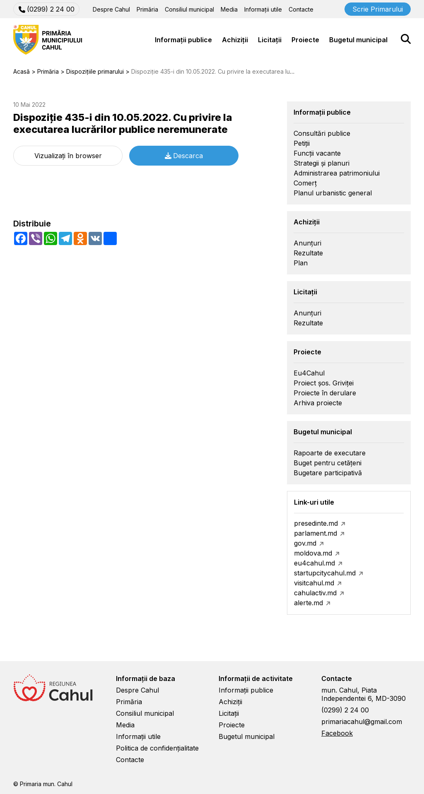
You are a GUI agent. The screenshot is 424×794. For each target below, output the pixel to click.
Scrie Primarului (377, 9)
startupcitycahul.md (325, 573)
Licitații (270, 40)
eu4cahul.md (314, 563)
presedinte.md (316, 523)
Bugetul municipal (358, 40)
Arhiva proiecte (318, 403)
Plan (301, 263)
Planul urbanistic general (333, 193)
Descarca (184, 156)
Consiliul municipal (189, 9)
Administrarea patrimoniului (337, 173)
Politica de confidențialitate (157, 748)
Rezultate (308, 253)
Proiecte (305, 40)
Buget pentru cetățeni (327, 463)
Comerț (305, 183)
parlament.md (315, 533)
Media (229, 9)
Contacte (301, 9)
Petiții (302, 143)
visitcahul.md (314, 583)
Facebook (337, 733)
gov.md (305, 543)
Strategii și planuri (321, 163)
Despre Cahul (111, 9)
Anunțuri (307, 243)
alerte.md (308, 603)
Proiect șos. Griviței (324, 383)
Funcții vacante (317, 153)
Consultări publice (322, 133)
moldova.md (313, 553)
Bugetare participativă (328, 473)
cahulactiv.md (315, 593)
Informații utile (263, 9)
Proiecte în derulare (325, 393)
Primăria (147, 9)
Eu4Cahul (309, 373)
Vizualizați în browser (68, 156)
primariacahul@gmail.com (361, 721)
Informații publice (183, 40)
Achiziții (235, 40)
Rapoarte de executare (330, 453)
